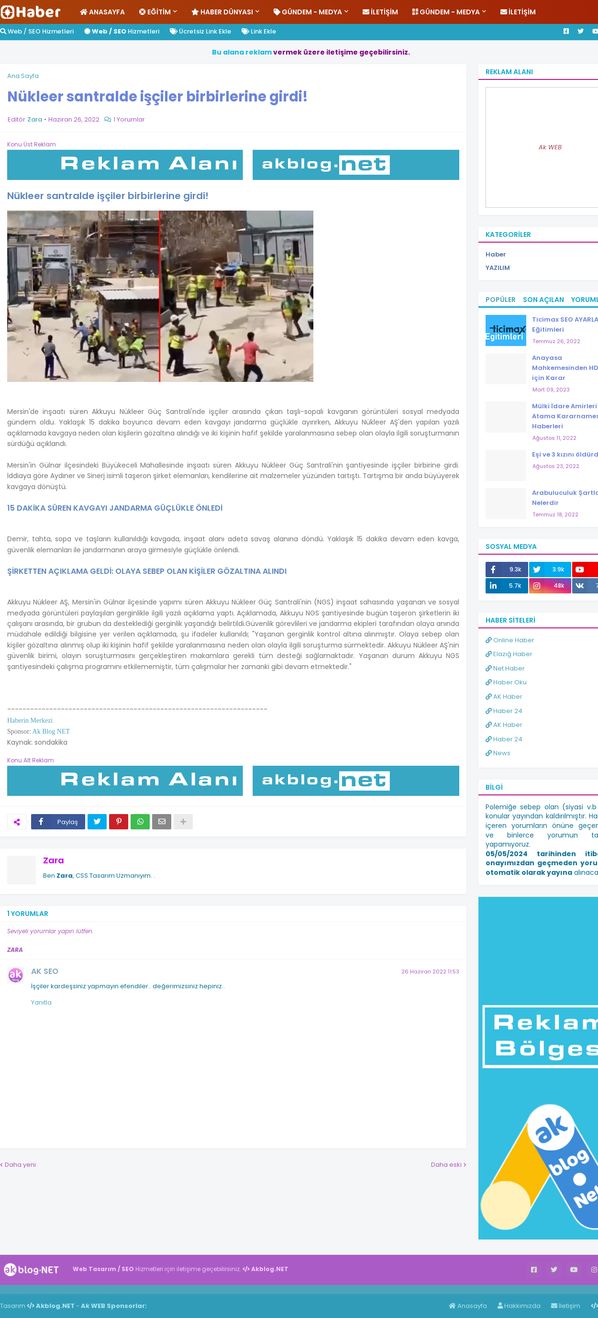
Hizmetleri (121, 31)
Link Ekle (259, 31)
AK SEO (44, 971)
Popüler (501, 299)
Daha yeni (20, 1164)
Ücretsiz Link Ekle (200, 31)
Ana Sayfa (23, 75)
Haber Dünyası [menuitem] (222, 12)
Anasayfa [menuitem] (102, 12)
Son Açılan (543, 299)
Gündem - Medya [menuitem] (308, 12)
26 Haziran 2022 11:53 (430, 971)
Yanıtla (41, 1002)
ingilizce (99, 1289)
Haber (53, 1289)
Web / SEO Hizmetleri (37, 31)
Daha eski (446, 1164)
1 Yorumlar (129, 119)
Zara (53, 860)
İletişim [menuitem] (380, 12)
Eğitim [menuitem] (155, 12)
